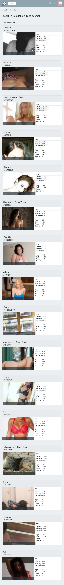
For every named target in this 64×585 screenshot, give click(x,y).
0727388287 (8, 100)
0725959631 (7, 415)
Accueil (4, 10)
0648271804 (7, 65)
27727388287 (7, 205)
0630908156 (7, 135)
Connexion (54, 3)
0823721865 (8, 170)
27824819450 (7, 345)
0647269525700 (9, 30)
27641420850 (7, 275)
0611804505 (8, 380)
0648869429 (8, 520)
